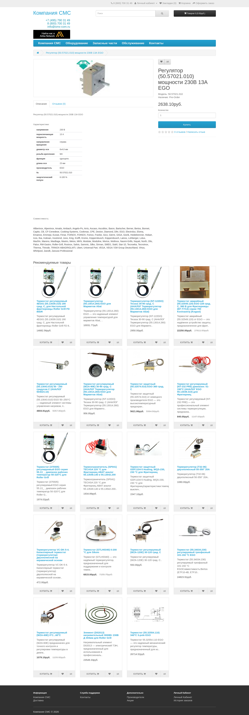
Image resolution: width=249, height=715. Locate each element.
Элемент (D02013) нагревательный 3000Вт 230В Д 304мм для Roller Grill (101, 635)
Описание (41, 103)
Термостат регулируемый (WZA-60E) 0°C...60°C (52, 634)
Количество (163, 110)
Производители (135, 697)
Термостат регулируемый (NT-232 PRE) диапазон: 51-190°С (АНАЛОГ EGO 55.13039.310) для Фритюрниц (193, 389)
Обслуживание (133, 43)
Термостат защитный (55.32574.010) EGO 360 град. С (147, 387)
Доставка (38, 700)
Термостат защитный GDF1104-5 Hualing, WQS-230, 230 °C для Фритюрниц (147, 469)
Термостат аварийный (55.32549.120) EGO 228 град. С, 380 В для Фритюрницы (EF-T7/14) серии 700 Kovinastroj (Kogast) (194, 306)
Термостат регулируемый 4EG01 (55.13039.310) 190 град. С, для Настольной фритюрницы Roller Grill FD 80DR (53, 306)
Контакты (156, 43)
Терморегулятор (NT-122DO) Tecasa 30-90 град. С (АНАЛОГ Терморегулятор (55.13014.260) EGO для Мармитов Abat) (146, 306)
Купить (187, 124)
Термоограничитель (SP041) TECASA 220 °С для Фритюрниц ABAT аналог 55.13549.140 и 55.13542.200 (100, 470)
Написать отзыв (196, 132)
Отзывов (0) (59, 103)
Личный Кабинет (183, 697)
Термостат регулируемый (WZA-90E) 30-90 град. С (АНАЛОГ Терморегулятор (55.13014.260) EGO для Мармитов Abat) (98, 389)
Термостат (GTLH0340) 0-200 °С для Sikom (100, 551)
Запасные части (105, 43)
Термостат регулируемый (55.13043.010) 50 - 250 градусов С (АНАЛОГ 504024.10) (52, 388)
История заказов (183, 700)
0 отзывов (179, 132)
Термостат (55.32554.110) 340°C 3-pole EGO (145, 634)
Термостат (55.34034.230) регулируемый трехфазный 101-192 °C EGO (193, 552)
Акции (130, 700)
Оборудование (77, 43)
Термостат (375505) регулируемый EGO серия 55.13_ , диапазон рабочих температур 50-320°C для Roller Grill (52, 472)
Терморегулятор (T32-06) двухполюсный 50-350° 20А (193, 468)
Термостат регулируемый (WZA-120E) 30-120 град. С (145, 551)
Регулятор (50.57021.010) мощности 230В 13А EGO (74, 52)
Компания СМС (52, 13)
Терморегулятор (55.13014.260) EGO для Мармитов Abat (97, 304)
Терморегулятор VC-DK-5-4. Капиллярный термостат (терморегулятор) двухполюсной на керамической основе (53, 555)
